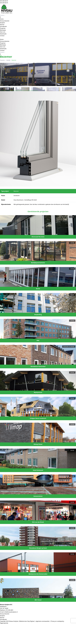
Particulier (66, 346)
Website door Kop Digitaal (26, 621)
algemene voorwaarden (42, 621)
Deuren (2, 617)
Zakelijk (8, 60)
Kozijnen (2, 616)
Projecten (2, 60)
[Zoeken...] (9, 15)
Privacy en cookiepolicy (57, 621)
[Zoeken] (0, 17)
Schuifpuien (3, 619)
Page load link (4, 623)
